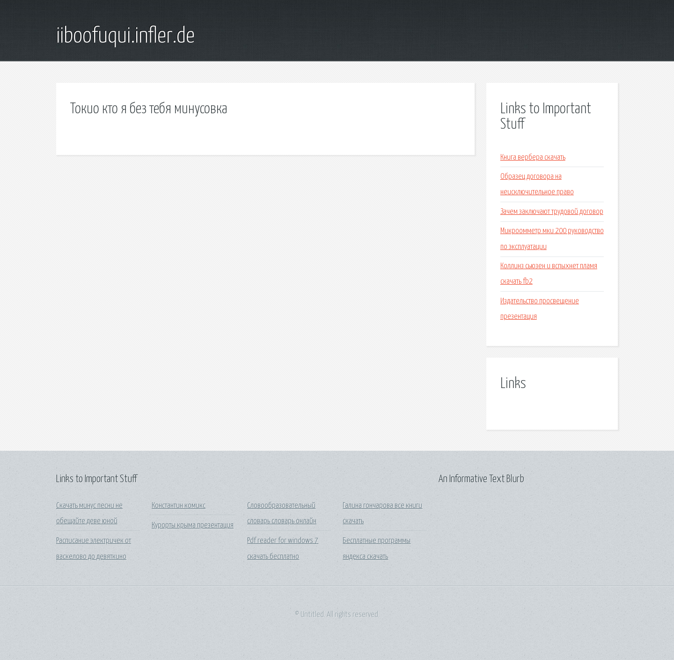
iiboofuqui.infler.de (125, 36)
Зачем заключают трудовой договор (551, 212)
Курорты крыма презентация (193, 525)
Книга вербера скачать (532, 157)
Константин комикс (178, 506)
